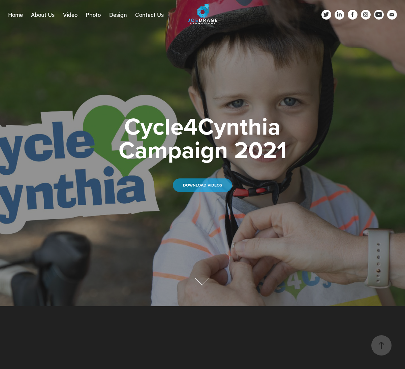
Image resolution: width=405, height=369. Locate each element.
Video (70, 14)
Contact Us (149, 14)
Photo (93, 14)
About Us (43, 14)
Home (15, 14)
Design (118, 14)
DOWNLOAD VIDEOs (202, 185)
